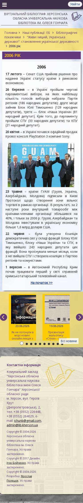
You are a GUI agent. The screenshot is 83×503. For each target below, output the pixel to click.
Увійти (75, 4)
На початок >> (41, 283)
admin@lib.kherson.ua (22, 425)
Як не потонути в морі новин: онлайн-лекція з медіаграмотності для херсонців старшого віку (22, 318)
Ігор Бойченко (16, 463)
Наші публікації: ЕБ (36, 32)
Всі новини (69, 341)
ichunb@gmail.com (27, 420)
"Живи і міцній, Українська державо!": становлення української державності (41, 39)
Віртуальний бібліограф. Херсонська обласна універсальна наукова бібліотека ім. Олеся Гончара (36, 18)
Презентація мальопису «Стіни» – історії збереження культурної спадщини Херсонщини (56, 318)
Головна (10, 32)
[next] (79, 317)
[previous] (3, 317)
